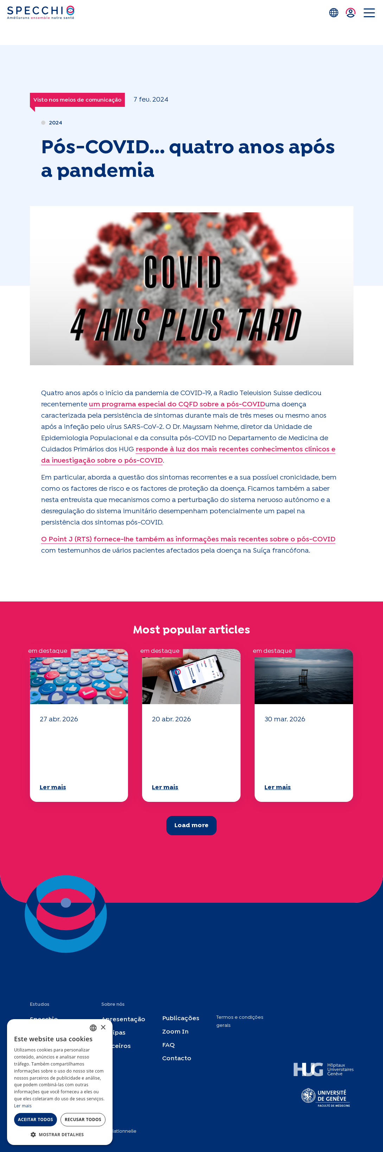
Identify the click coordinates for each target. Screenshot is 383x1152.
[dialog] (60, 1082)
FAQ (168, 1045)
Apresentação (123, 1019)
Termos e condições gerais (239, 1021)
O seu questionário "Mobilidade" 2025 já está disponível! (78, 753)
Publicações (180, 1018)
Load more (191, 825)
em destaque (47, 651)
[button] (60, 1134)
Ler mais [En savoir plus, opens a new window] (23, 1106)
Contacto (176, 1058)
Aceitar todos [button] (35, 1119)
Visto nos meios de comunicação (77, 100)
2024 (55, 123)
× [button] (103, 1027)
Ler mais (53, 787)
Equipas (113, 1033)
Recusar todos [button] (83, 1119)
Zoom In (175, 1032)
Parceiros (116, 1046)
